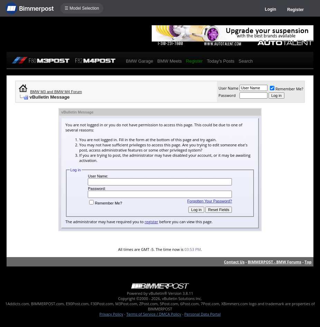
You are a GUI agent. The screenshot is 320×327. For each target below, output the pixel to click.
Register (295, 9)
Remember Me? (286, 88)
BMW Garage (139, 61)
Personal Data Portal (202, 314)
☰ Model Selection (82, 8)
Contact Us (234, 261)
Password (227, 95)
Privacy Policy (111, 314)
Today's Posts (220, 61)
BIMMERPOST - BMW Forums (274, 261)
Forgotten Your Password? (209, 201)
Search (245, 61)
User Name (228, 88)
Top (307, 261)
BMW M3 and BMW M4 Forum (56, 92)
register (151, 221)
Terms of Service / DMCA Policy (153, 314)
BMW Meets (169, 61)
